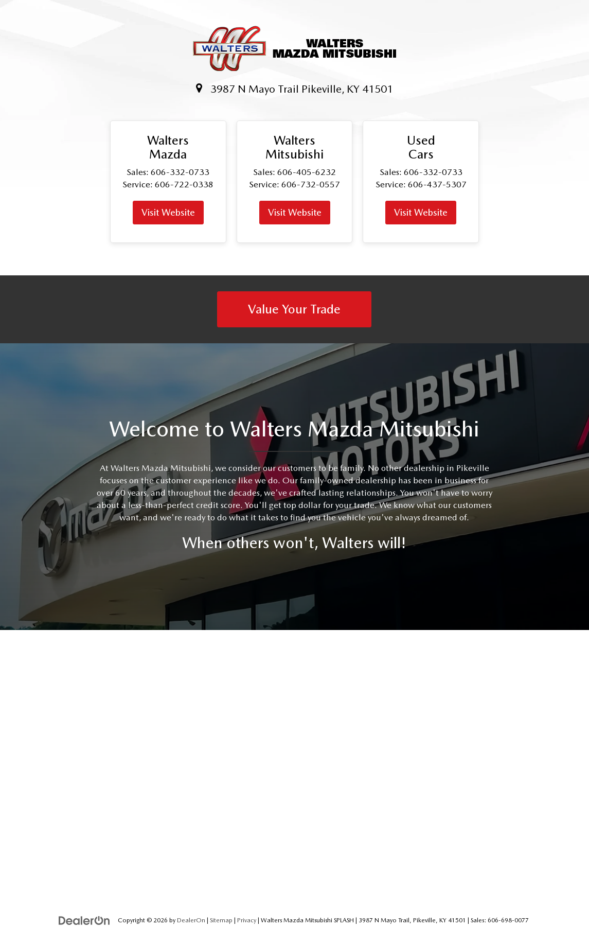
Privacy (246, 920)
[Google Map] (294, 765)
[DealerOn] (84, 920)
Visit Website (168, 212)
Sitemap (221, 920)
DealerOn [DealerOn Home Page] (191, 920)
